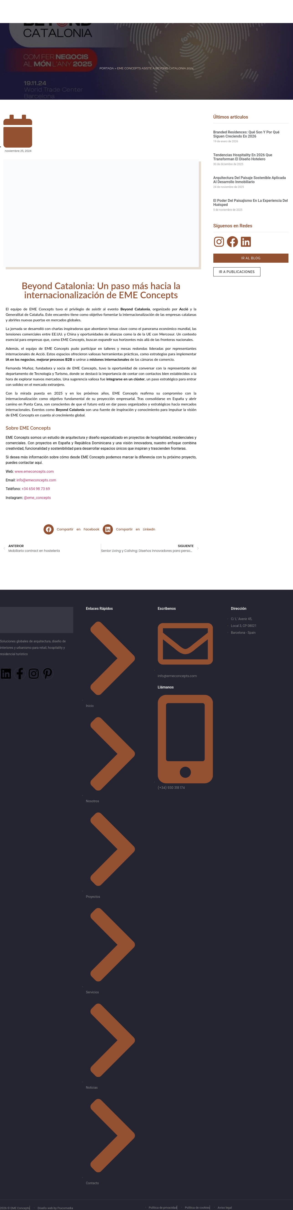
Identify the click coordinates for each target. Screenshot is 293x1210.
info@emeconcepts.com (36, 480)
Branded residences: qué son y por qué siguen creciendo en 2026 (246, 134)
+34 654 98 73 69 (36, 489)
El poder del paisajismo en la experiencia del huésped (250, 202)
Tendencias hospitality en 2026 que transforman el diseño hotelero (242, 157)
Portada (106, 68)
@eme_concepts (37, 498)
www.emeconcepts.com (34, 471)
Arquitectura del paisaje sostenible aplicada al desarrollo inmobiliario (249, 180)
